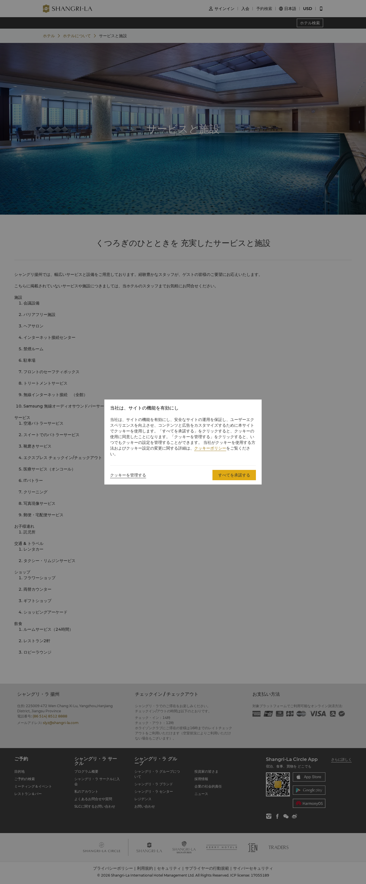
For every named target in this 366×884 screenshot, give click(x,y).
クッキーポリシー (210, 448)
